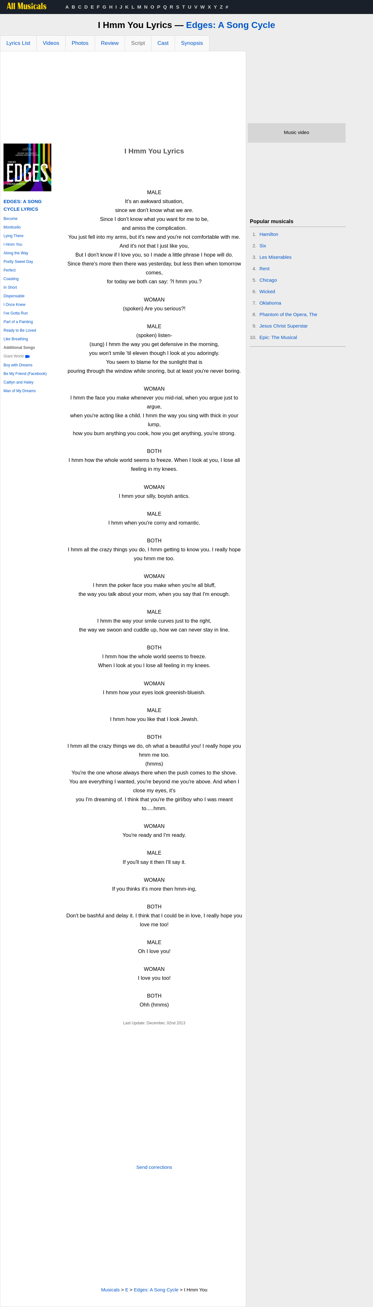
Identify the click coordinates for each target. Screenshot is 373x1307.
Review (110, 43)
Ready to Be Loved (20, 330)
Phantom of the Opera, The (289, 314)
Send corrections (154, 1167)
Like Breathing (16, 339)
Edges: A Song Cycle (230, 25)
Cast (163, 43)
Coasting (11, 279)
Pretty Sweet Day (18, 261)
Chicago (268, 280)
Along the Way (16, 253)
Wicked (267, 291)
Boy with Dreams (18, 365)
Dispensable (14, 296)
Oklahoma (270, 303)
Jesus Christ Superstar (284, 326)
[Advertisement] (123, 99)
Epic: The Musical (278, 337)
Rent (265, 268)
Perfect (10, 270)
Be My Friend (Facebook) (25, 373)
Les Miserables (276, 257)
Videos (51, 43)
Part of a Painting (18, 322)
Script (138, 43)
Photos (80, 43)
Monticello (12, 227)
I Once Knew (15, 304)
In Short (10, 287)
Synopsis (192, 43)
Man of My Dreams (20, 391)
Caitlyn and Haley (18, 382)
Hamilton (269, 234)
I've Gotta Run (16, 313)
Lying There (14, 236)
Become (11, 218)
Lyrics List (18, 43)
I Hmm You (13, 244)
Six (263, 245)
